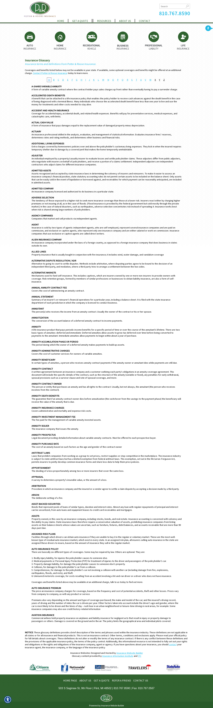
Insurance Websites (80, 652)
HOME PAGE (70, 680)
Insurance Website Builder (129, 652)
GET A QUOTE (102, 680)
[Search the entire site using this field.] (172, 6)
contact (173, 644)
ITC (139, 655)
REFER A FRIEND (121, 680)
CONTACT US (140, 680)
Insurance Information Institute (117, 655)
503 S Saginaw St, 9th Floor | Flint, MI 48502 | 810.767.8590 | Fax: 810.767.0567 (107, 688)
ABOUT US (85, 680)
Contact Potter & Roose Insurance (50, 73)
